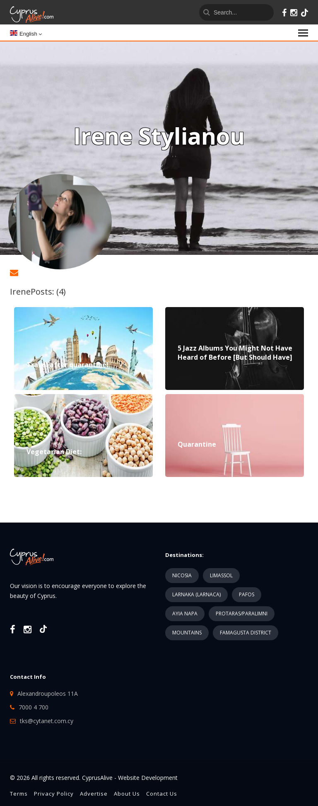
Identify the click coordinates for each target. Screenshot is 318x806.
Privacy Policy (54, 793)
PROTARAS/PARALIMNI (241, 613)
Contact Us (161, 793)
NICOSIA (182, 575)
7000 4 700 (33, 707)
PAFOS (246, 594)
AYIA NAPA (185, 613)
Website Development (148, 778)
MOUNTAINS (187, 632)
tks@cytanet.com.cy (46, 721)
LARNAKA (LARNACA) (196, 594)
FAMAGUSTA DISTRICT (245, 632)
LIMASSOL (221, 575)
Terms (19, 793)
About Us (127, 793)
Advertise (94, 793)
